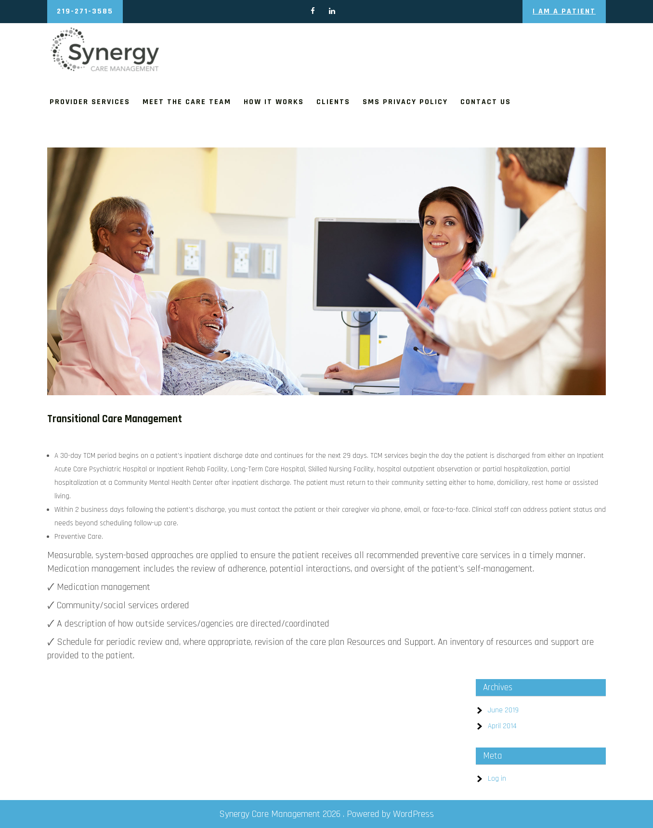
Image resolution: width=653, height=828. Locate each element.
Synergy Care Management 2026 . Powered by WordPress (326, 814)
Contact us (485, 102)
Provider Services (90, 102)
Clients (333, 102)
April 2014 (502, 726)
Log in (497, 778)
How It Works (274, 102)
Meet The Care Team (187, 102)
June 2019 (503, 710)
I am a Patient (564, 11)
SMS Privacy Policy (405, 102)
